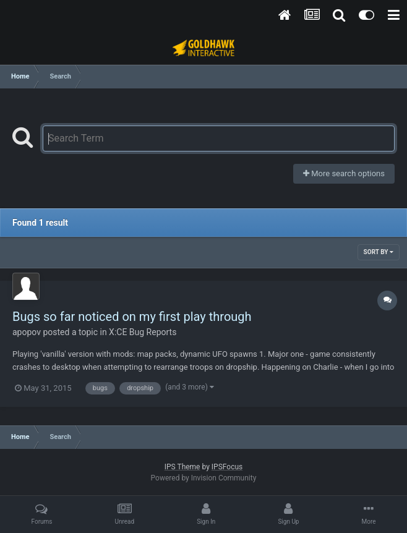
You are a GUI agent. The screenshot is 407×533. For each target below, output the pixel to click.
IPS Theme (182, 467)
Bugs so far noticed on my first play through (132, 316)
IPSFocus (227, 467)
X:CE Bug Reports (142, 332)
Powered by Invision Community (204, 478)
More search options (344, 173)
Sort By (378, 252)
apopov (26, 332)
